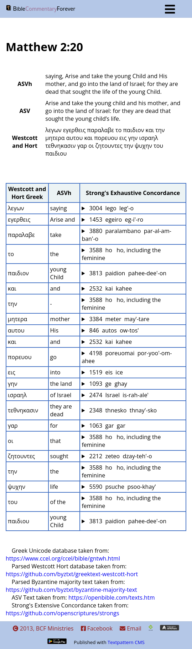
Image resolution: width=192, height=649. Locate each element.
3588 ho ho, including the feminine (122, 254)
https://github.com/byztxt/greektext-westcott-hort (72, 574)
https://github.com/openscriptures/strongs (62, 613)
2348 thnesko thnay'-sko (122, 410)
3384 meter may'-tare (118, 319)
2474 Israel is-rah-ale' (118, 395)
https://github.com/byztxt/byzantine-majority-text (71, 590)
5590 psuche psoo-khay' (122, 487)
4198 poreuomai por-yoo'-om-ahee (127, 357)
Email (130, 628)
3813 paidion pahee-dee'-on (127, 273)
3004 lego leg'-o (111, 208)
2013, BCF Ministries (43, 628)
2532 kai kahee (110, 288)
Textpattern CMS (126, 642)
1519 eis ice (105, 372)
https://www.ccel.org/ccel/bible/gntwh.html (63, 558)
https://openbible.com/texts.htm (111, 597)
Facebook (97, 628)
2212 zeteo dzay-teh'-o (120, 456)
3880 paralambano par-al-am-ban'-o (126, 235)
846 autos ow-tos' (113, 330)
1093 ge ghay (107, 384)
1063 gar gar (106, 425)
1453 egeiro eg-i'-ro (115, 219)
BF (90, 9)
